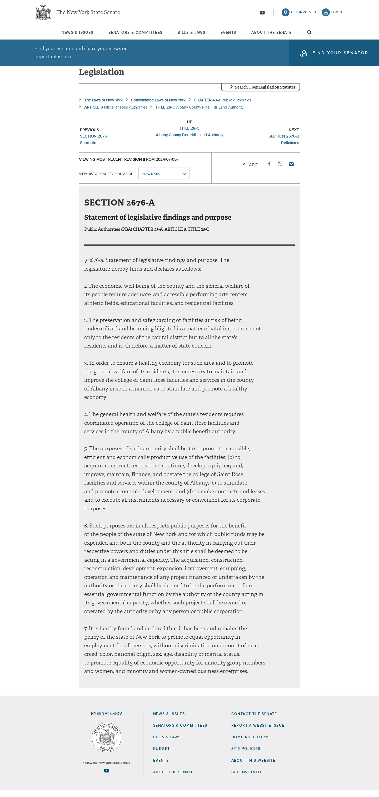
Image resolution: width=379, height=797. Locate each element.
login (336, 13)
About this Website (253, 767)
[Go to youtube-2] (262, 13)
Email (291, 170)
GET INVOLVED (246, 778)
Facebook (269, 170)
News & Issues (50, 34)
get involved (303, 13)
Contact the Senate (254, 720)
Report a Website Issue (258, 732)
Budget (161, 755)
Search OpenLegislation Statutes (265, 93)
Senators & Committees (120, 34)
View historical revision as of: (106, 180)
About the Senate (173, 778)
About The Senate (293, 34)
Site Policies (246, 755)
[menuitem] (50, 34)
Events (238, 34)
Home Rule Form (250, 743)
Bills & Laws (189, 34)
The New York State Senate (88, 13)
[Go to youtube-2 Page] (106, 777)
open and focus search (337, 35)
